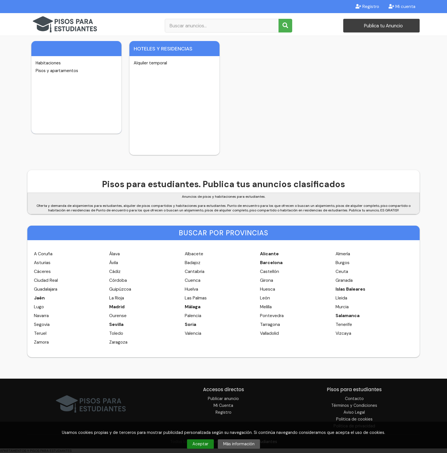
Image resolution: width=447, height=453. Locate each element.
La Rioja (116, 298)
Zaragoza (118, 342)
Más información (239, 443)
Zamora (41, 342)
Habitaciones (48, 63)
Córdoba (118, 280)
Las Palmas (196, 298)
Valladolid (269, 333)
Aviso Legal (354, 412)
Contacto (354, 398)
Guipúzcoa (120, 289)
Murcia (342, 307)
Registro (367, 6)
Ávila (113, 263)
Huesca (267, 289)
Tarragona (270, 324)
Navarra (41, 316)
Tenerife (344, 324)
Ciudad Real (46, 280)
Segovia (42, 324)
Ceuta (342, 271)
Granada (344, 280)
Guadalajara (45, 289)
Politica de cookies (354, 419)
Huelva (191, 289)
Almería (343, 254)
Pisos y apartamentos (57, 70)
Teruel (40, 333)
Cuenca (192, 280)
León (265, 298)
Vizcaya (343, 333)
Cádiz (115, 271)
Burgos (343, 263)
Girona (266, 280)
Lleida (341, 298)
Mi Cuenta (223, 405)
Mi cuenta (402, 6)
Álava (114, 254)
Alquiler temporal (150, 63)
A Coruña (43, 254)
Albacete (194, 254)
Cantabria (194, 271)
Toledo (116, 333)
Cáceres (42, 271)
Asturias (42, 263)
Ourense (118, 316)
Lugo (39, 307)
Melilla (266, 307)
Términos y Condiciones (354, 405)
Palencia (193, 316)
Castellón (269, 271)
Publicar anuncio (223, 398)
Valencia (193, 333)
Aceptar (200, 443)
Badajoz (192, 263)
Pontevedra (272, 316)
